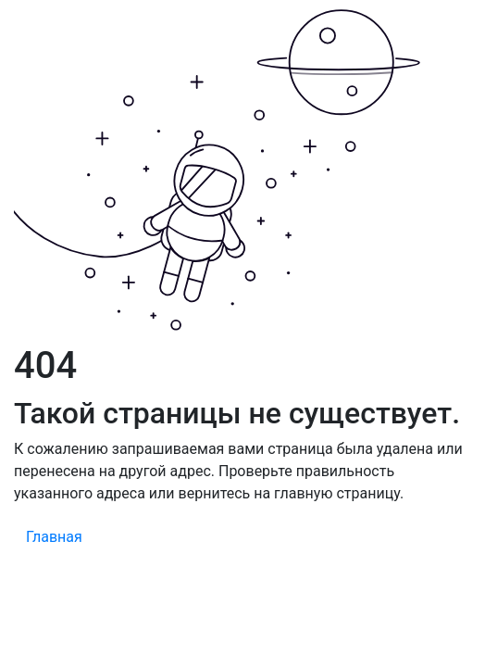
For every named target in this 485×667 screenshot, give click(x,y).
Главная (54, 537)
